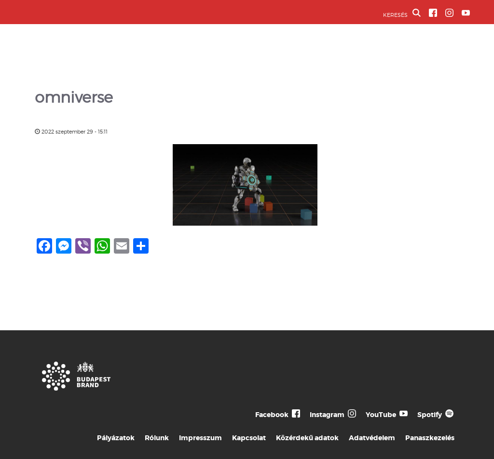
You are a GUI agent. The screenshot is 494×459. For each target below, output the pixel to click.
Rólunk (157, 437)
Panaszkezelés (429, 437)
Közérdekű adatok (307, 437)
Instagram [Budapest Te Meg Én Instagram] (327, 414)
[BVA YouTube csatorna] (465, 13)
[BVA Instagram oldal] (449, 13)
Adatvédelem (372, 437)
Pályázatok (116, 437)
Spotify (429, 414)
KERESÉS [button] (402, 13)
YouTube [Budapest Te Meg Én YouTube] (381, 414)
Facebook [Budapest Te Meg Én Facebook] (271, 414)
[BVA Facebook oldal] (432, 13)
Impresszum (200, 437)
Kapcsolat (249, 437)
